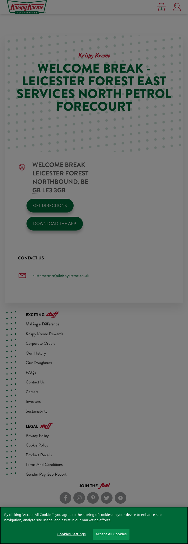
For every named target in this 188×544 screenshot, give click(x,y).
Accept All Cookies (111, 534)
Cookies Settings (71, 534)
